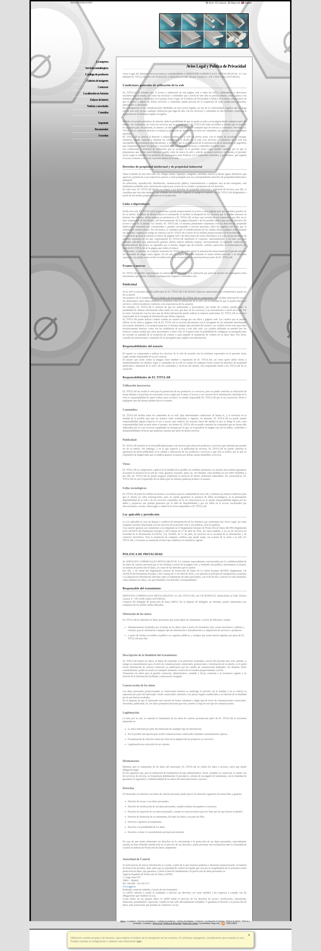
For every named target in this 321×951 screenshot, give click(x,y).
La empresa (131, 921)
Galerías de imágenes (185, 921)
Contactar (221, 2)
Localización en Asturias (214, 921)
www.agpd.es (129, 886)
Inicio (210, 2)
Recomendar (101, 129)
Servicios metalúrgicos (147, 921)
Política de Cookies (190, 923)
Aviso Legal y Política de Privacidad (167, 923)
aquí (138, 941)
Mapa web (234, 2)
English (246, 2)
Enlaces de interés (233, 921)
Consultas (147, 923)
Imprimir (103, 122)
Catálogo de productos (166, 921)
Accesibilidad (204, 923)
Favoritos (103, 135)
